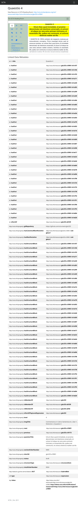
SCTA (3, 2)
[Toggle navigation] (74, 2)
